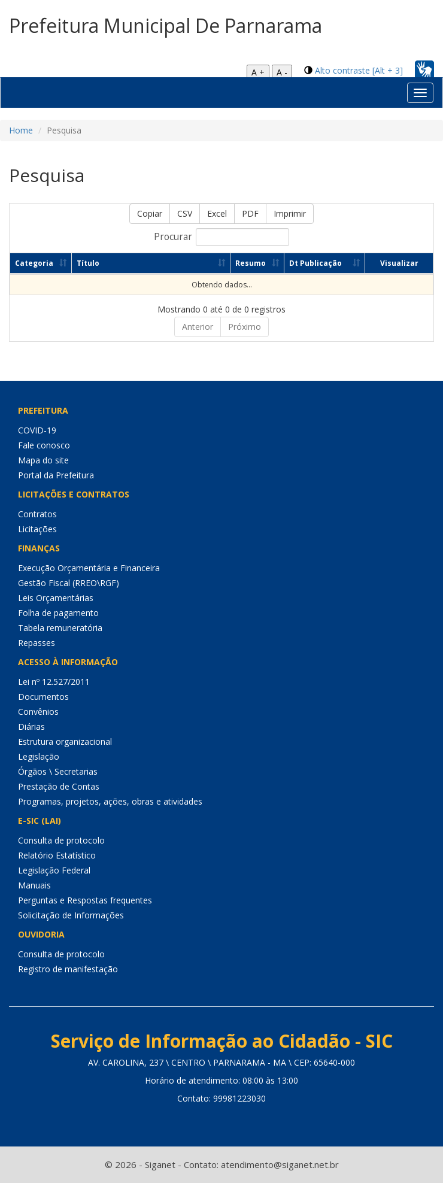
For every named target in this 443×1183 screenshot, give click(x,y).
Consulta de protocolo (61, 840)
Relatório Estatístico (57, 855)
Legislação (38, 756)
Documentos (43, 696)
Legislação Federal (54, 870)
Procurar (221, 237)
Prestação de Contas (58, 786)
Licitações (37, 529)
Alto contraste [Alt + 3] (359, 70)
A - (282, 72)
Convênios (38, 711)
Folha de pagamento (58, 612)
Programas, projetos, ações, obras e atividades (110, 801)
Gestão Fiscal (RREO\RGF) (68, 583)
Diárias (31, 726)
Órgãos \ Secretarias (58, 771)
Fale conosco (44, 445)
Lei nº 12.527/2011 (54, 681)
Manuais (34, 885)
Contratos (37, 514)
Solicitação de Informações (71, 915)
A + (258, 72)
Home (21, 130)
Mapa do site (43, 460)
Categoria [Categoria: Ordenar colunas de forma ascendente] (34, 263)
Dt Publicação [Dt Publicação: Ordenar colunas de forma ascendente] (315, 263)
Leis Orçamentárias (55, 597)
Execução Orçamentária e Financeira (89, 568)
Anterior (197, 326)
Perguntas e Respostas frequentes (85, 900)
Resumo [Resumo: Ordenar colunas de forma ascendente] (250, 263)
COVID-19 (37, 430)
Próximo (244, 326)
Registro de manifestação (68, 969)
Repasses (36, 642)
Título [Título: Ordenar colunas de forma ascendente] (88, 263)
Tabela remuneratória (60, 627)
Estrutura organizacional (65, 741)
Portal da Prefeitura (56, 475)
